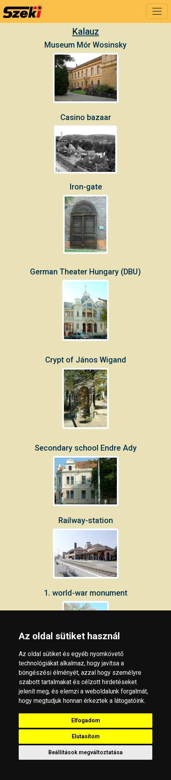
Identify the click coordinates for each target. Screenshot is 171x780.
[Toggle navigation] (157, 11)
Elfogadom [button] (85, 720)
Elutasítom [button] (86, 736)
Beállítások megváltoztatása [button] (85, 752)
